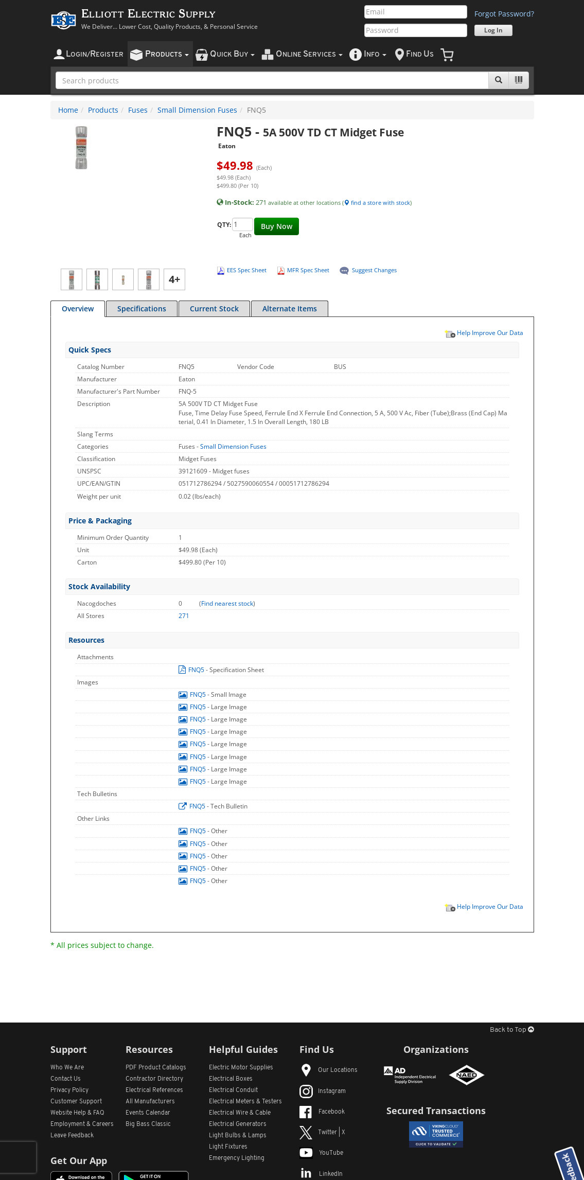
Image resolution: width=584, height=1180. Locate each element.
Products (103, 110)
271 (184, 615)
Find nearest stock (227, 603)
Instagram (322, 1091)
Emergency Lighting (236, 1158)
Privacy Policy (69, 1090)
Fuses (138, 110)
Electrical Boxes (231, 1079)
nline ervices (309, 54)
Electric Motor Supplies (241, 1068)
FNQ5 (192, 669)
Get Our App (78, 1160)
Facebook (322, 1112)
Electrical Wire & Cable (240, 1113)
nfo (375, 54)
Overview (78, 308)
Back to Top (512, 1030)
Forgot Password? (504, 14)
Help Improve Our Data (483, 332)
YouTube (321, 1153)
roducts (167, 54)
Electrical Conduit (233, 1090)
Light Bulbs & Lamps (238, 1136)
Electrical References (154, 1090)
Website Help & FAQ (77, 1113)
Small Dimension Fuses (197, 110)
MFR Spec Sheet (308, 270)
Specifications (141, 308)
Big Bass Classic (148, 1124)
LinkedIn (321, 1174)
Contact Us (65, 1079)
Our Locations (328, 1070)
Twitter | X (322, 1133)
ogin (94, 54)
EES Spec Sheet (247, 270)
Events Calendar (148, 1113)
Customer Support (76, 1102)
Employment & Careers (82, 1124)
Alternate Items (289, 308)
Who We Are (67, 1068)
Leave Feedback (72, 1136)
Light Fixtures (228, 1147)
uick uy (232, 54)
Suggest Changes (374, 270)
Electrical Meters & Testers (245, 1102)
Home (68, 110)
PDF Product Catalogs (156, 1068)
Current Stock (214, 308)
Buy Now (276, 226)
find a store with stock (377, 202)
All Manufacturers (150, 1102)
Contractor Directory (154, 1079)
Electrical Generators (238, 1124)
